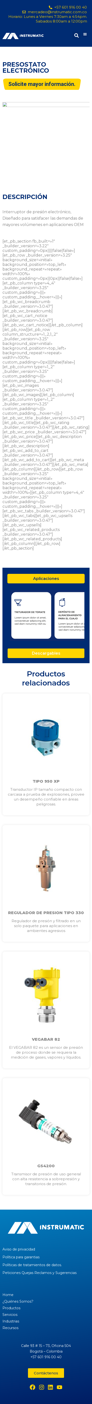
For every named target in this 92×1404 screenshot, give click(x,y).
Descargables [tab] (46, 653)
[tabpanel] (46, 615)
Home (7, 1295)
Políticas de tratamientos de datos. (32, 1265)
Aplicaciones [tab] (46, 578)
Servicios (9, 1314)
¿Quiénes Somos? (17, 1301)
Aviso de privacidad (18, 1249)
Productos (11, 1308)
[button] (85, 34)
